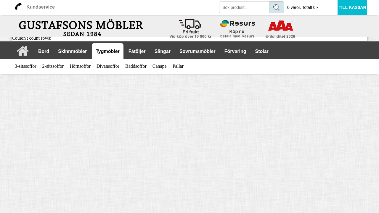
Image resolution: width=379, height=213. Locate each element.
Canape (159, 66)
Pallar (178, 66)
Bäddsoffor (136, 66)
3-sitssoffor (25, 66)
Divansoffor (108, 66)
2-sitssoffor (53, 66)
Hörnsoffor (80, 66)
